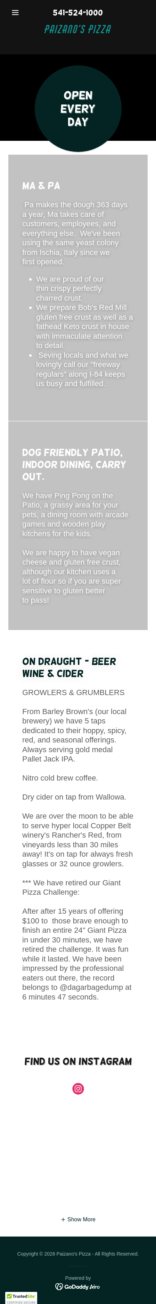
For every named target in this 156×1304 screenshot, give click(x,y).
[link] (78, 35)
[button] (18, 12)
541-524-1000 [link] (78, 12)
